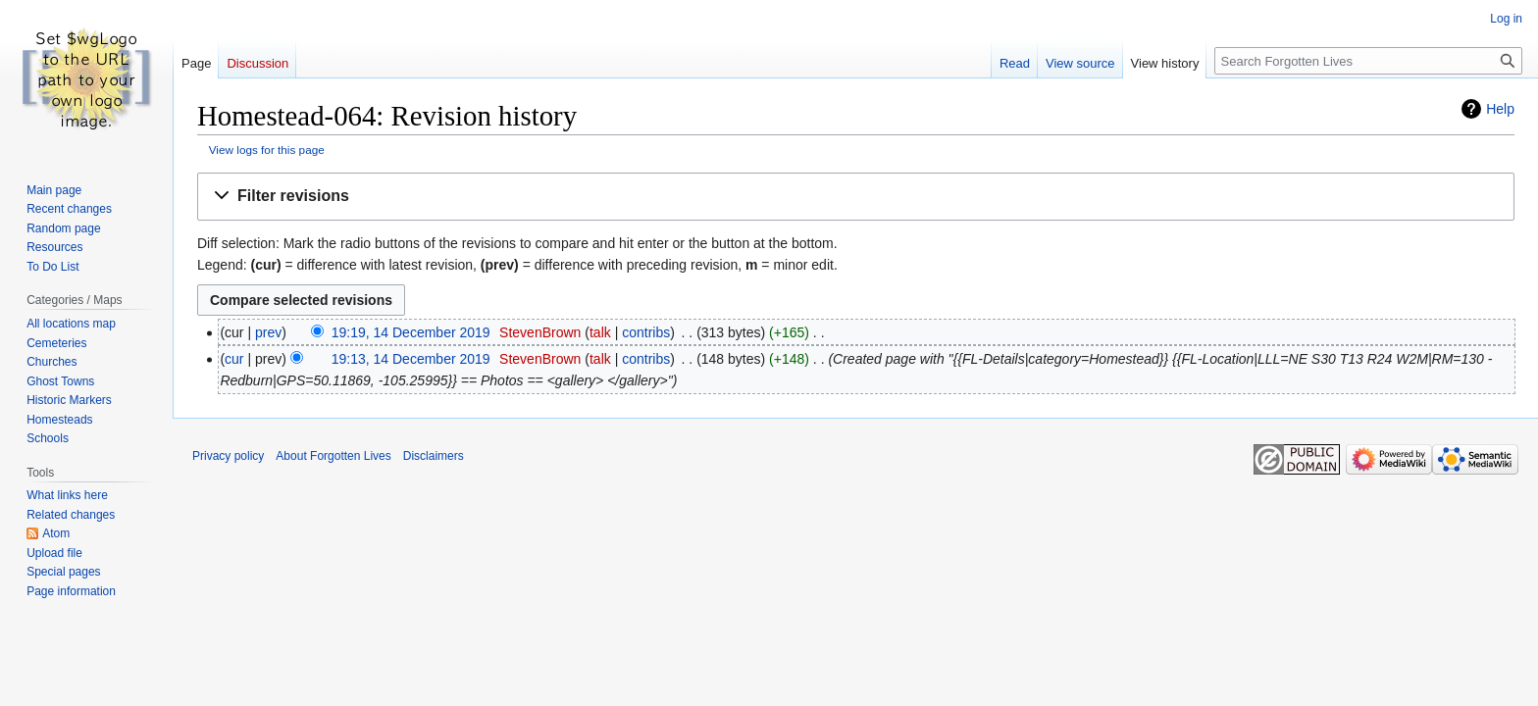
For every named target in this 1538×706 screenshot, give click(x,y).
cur (234, 359)
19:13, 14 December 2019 (411, 359)
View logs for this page (267, 149)
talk (600, 332)
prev (268, 332)
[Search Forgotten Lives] (1368, 61)
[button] (856, 196)
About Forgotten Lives (333, 456)
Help (1500, 109)
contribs (646, 332)
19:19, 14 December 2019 (411, 332)
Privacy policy (228, 456)
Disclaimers (433, 456)
